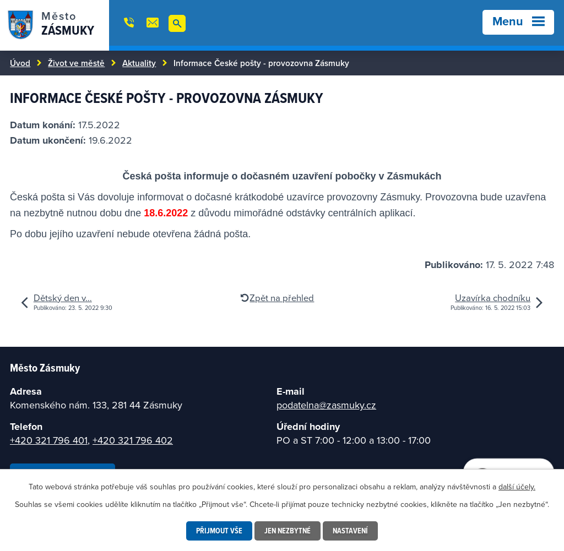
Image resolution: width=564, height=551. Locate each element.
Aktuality (139, 63)
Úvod (20, 63)
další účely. (516, 486)
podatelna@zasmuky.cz (326, 405)
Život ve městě (76, 63)
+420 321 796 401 (49, 440)
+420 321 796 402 (133, 440)
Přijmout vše (219, 530)
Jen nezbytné (287, 530)
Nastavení (350, 530)
